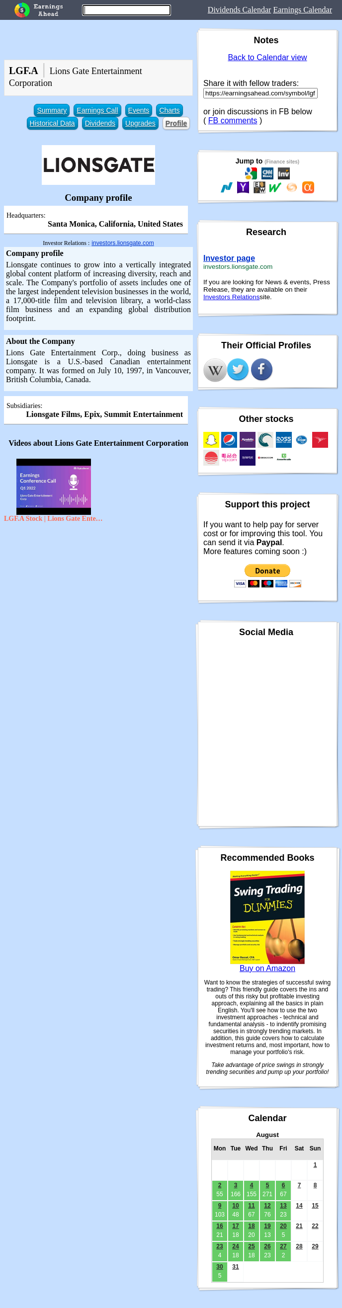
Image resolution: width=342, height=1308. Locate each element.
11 (251, 1205)
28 (299, 1246)
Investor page (229, 258)
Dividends (100, 123)
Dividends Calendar (239, 9)
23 (219, 1246)
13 (283, 1205)
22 (315, 1226)
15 (315, 1205)
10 (235, 1205)
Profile (176, 123)
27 (283, 1246)
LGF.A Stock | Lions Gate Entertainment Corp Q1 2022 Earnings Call (53, 518)
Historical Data (52, 123)
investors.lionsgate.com (122, 243)
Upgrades (140, 123)
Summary (52, 110)
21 (299, 1226)
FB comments (232, 120)
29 (315, 1246)
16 (219, 1226)
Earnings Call (97, 110)
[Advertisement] (98, 599)
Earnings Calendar (302, 9)
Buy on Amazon (267, 968)
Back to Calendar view (267, 57)
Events (139, 110)
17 (235, 1226)
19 (267, 1226)
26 (267, 1246)
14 (299, 1205)
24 (235, 1246)
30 (219, 1266)
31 (235, 1266)
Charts (169, 110)
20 (283, 1226)
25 (251, 1246)
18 (251, 1226)
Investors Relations (231, 297)
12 (267, 1205)
